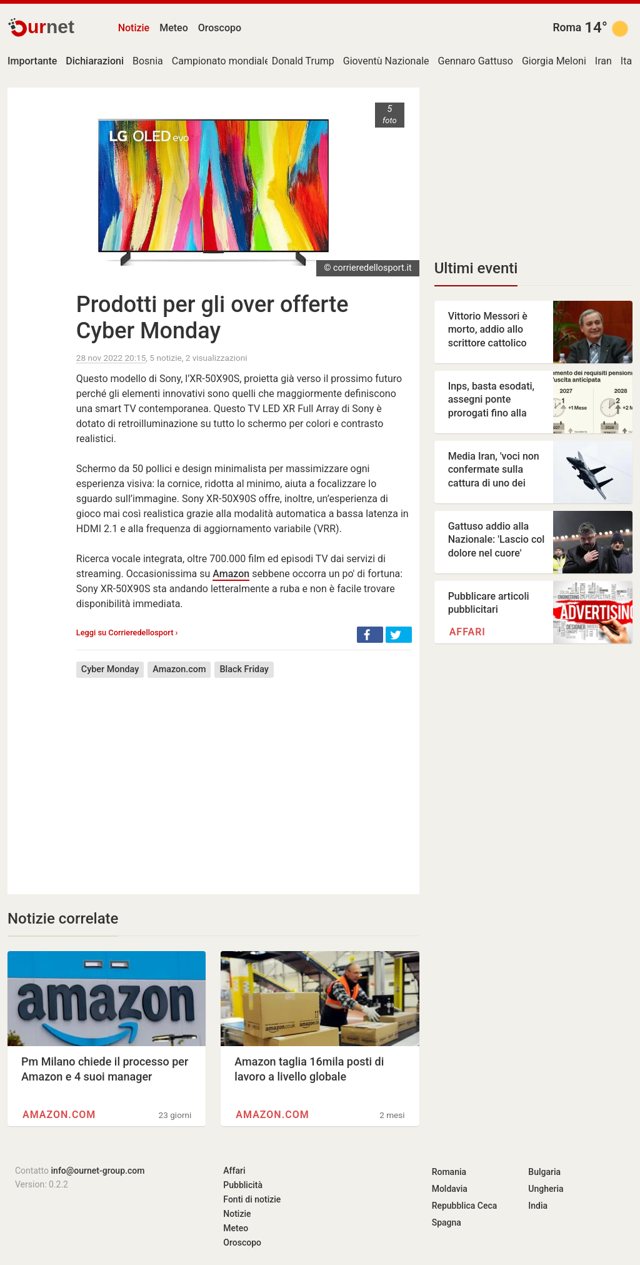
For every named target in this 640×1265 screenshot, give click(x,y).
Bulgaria (544, 1172)
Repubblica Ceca (465, 1206)
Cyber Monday (110, 669)
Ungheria (545, 1189)
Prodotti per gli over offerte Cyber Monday (212, 317)
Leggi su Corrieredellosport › (127, 632)
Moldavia (450, 1189)
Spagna (446, 1222)
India (538, 1206)
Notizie (134, 28)
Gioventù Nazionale (386, 61)
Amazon (230, 574)
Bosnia (147, 61)
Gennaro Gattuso (475, 61)
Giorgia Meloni (554, 61)
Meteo (173, 28)
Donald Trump (303, 61)
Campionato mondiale (221, 61)
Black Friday (243, 669)
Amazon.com (179, 669)
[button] (370, 635)
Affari (467, 632)
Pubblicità (242, 1185)
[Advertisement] (244, 776)
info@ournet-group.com (98, 1171)
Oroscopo (219, 28)
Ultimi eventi (476, 268)
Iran (603, 61)
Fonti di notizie (252, 1199)
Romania (449, 1172)
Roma (566, 27)
